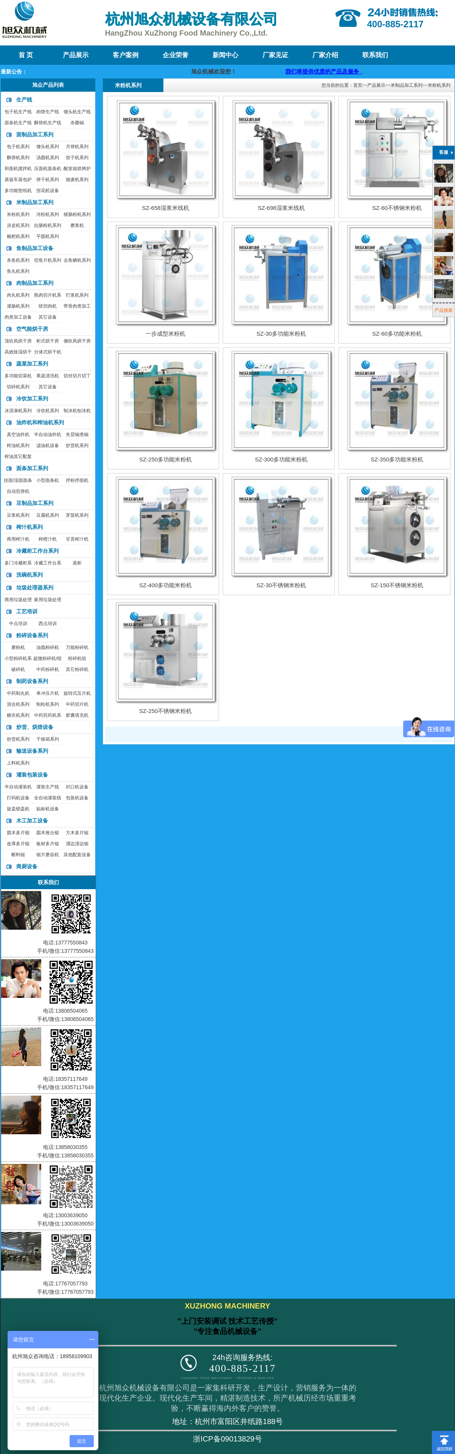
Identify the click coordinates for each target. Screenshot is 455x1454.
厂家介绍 (325, 55)
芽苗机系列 (77, 515)
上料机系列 (18, 763)
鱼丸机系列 (18, 271)
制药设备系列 (32, 681)
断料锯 (18, 854)
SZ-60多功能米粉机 (397, 333)
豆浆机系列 (18, 515)
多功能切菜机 (18, 375)
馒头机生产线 (77, 111)
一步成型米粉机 (165, 333)
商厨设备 (26, 866)
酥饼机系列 (18, 157)
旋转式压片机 (77, 693)
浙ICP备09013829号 (227, 1439)
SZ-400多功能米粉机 (165, 585)
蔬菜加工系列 (32, 364)
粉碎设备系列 (32, 635)
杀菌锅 (77, 122)
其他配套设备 (77, 854)
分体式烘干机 (47, 352)
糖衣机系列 (18, 715)
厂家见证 (275, 55)
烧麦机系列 (77, 179)
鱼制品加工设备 (34, 248)
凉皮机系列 (18, 225)
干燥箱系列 (47, 739)
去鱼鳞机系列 (77, 260)
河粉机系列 (47, 214)
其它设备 (48, 317)
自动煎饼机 (18, 491)
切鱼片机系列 (47, 260)
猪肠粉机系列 (77, 214)
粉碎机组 (77, 658)
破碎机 (18, 669)
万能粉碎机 (77, 647)
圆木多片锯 (18, 832)
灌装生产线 (47, 787)
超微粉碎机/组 (47, 658)
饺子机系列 (77, 157)
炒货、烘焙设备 (34, 727)
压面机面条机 (47, 168)
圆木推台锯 (47, 832)
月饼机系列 (77, 146)
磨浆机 (77, 225)
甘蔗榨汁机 (77, 539)
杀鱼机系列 (18, 260)
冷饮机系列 (47, 410)
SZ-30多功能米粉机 (281, 333)
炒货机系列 (77, 445)
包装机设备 (77, 797)
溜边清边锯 (77, 843)
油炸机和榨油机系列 (40, 422)
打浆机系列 (77, 295)
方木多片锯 (77, 832)
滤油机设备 (47, 445)
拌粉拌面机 (77, 480)
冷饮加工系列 (32, 399)
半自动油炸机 (47, 434)
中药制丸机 (18, 693)
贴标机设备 (47, 808)
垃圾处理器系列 (34, 588)
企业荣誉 (175, 55)
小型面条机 (47, 480)
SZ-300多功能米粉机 (281, 459)
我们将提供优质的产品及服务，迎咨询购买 (350, 71)
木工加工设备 (32, 821)
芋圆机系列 (47, 236)
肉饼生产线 (47, 111)
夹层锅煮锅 (77, 434)
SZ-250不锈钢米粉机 (165, 711)
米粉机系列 (18, 214)
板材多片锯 (47, 843)
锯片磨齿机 (47, 854)
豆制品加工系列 (34, 503)
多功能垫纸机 (18, 190)
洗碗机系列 (29, 575)
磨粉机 (18, 647)
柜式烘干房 (47, 341)
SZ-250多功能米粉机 (165, 459)
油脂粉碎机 (47, 647)
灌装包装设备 (32, 775)
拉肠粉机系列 (47, 225)
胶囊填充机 (77, 715)
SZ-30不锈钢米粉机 (281, 585)
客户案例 (125, 55)
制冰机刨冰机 (77, 410)
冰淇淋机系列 (18, 410)
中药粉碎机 (47, 669)
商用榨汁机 (18, 539)
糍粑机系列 (18, 236)
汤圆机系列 (47, 157)
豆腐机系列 (47, 515)
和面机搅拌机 (18, 168)
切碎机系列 (18, 386)
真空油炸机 (18, 434)
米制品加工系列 (34, 202)
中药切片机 (77, 704)
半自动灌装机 (18, 787)
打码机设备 (18, 797)
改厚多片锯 (18, 843)
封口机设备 (77, 787)
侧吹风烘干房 (77, 341)
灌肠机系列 (18, 306)
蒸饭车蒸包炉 (18, 179)
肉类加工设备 (18, 317)
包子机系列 (18, 146)
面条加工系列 (32, 468)
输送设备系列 (32, 751)
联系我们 (375, 55)
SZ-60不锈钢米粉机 (397, 208)
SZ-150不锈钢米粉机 (397, 585)
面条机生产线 (18, 122)
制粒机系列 (47, 704)
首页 (357, 85)
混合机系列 (18, 704)
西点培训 (48, 623)
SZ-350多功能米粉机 (397, 459)
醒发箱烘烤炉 (77, 168)
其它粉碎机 (77, 669)
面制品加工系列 (34, 134)
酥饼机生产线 (47, 122)
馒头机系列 (47, 146)
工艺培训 (26, 611)
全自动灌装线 (47, 797)
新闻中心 (225, 55)
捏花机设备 (47, 190)
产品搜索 (444, 310)
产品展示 (76, 55)
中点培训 (18, 623)
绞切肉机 (48, 306)
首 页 (26, 55)
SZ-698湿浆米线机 (281, 208)
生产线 (24, 100)
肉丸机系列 (18, 295)
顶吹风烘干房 (18, 341)
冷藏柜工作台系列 (37, 551)
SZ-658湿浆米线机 (165, 208)
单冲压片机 (47, 693)
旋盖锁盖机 (18, 808)
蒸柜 (77, 563)
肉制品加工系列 (34, 283)
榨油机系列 (18, 445)
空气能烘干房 (32, 329)
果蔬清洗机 (47, 375)
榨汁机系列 (29, 527)
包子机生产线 (18, 111)
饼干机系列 (47, 179)
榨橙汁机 (48, 539)
